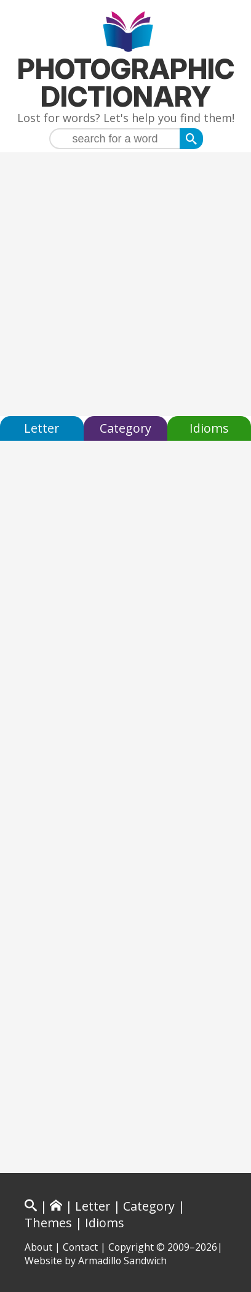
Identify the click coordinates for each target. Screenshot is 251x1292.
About (38, 1247)
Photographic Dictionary (125, 82)
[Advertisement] (125, 284)
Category (125, 428)
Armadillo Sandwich (122, 1260)
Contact (80, 1247)
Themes (48, 1222)
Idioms (209, 428)
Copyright (131, 1247)
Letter (41, 428)
